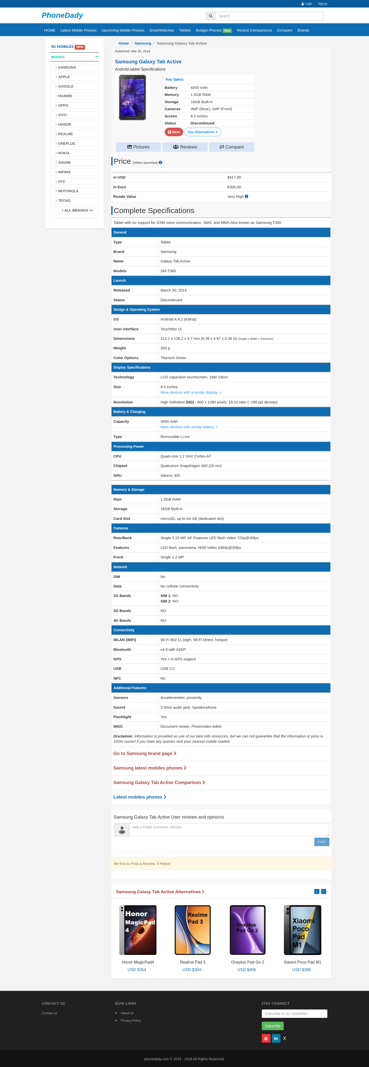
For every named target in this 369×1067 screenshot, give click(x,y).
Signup (322, 4)
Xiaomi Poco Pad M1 (302, 961)
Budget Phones (214, 30)
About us (127, 1012)
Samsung (143, 43)
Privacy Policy (131, 1020)
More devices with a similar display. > (191, 392)
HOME (49, 30)
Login (306, 4)
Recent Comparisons (254, 30)
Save (174, 132)
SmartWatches (161, 30)
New (227, 30)
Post (322, 841)
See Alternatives (203, 132)
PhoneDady (62, 15)
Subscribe (273, 1025)
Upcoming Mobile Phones (123, 30)
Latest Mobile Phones (78, 30)
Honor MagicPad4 (138, 961)
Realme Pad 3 (192, 961)
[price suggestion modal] (160, 163)
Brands (304, 30)
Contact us (49, 1012)
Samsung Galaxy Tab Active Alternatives (160, 890)
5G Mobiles (62, 46)
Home (124, 43)
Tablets (185, 30)
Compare (285, 30)
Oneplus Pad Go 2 (247, 961)
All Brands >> (79, 210)
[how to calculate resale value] (246, 196)
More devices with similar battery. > (189, 426)
